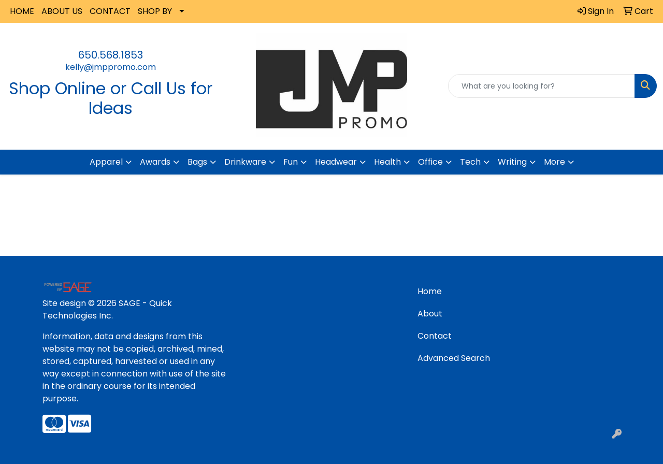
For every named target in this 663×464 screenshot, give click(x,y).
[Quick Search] (541, 86)
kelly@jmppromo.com (110, 67)
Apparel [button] (106, 162)
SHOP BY (155, 11)
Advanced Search (453, 358)
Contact (434, 336)
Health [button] (387, 162)
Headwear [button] (336, 162)
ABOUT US (61, 11)
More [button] (554, 162)
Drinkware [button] (245, 162)
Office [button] (430, 162)
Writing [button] (512, 162)
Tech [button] (470, 162)
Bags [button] (197, 162)
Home (429, 291)
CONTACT (110, 11)
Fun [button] (290, 162)
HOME (22, 11)
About (429, 314)
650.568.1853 (110, 55)
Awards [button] (155, 162)
